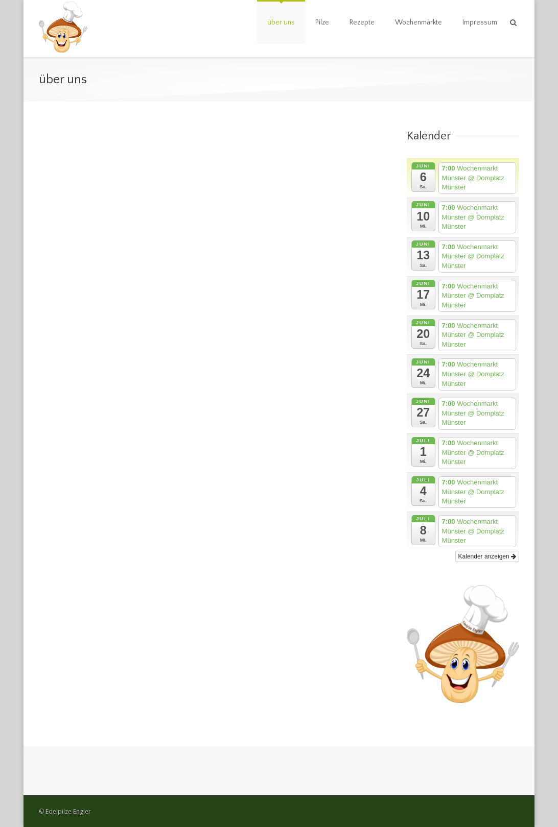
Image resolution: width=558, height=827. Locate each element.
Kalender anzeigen (487, 556)
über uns (281, 22)
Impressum (479, 22)
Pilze (322, 22)
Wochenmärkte (418, 22)
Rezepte (362, 22)
